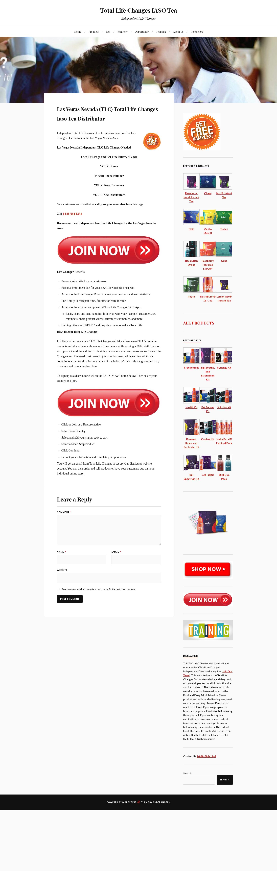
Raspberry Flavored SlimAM (208, 264)
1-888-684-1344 (72, 223)
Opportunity (142, 31)
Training (161, 31)
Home (77, 31)
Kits (108, 31)
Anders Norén (161, 802)
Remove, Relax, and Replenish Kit (191, 442)
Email (116, 561)
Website (62, 580)
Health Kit (191, 407)
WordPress (129, 802)
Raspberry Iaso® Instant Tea (191, 197)
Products (94, 31)
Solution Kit (224, 407)
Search (187, 773)
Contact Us (197, 31)
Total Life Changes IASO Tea (138, 10)
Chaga (207, 193)
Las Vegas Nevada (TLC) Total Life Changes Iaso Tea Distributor (106, 117)
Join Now (122, 31)
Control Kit (207, 439)
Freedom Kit (191, 367)
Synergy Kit (224, 367)
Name (61, 561)
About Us (178, 31)
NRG (191, 228)
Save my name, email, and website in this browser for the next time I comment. (99, 599)
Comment (64, 522)
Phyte (191, 296)
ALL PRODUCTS (201, 322)
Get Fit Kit (208, 474)
